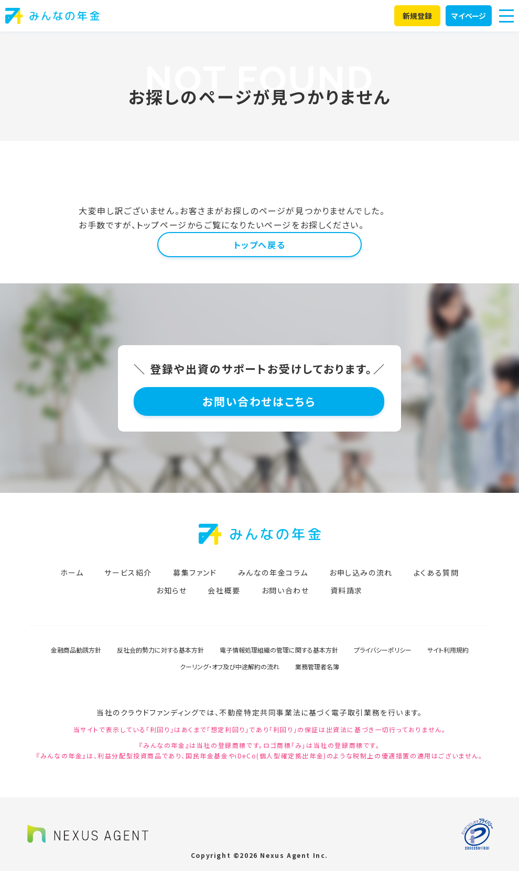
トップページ (161, 224)
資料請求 (346, 590)
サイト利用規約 (448, 649)
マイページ (468, 15)
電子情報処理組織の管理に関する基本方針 (279, 649)
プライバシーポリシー (383, 649)
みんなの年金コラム (273, 572)
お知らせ (171, 590)
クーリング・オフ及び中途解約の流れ (229, 666)
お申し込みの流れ (361, 572)
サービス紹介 (128, 572)
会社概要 (224, 590)
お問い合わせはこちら (259, 401)
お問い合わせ (285, 590)
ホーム (72, 572)
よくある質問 (436, 572)
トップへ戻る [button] (260, 244)
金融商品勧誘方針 (76, 649)
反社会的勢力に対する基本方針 (160, 649)
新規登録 (418, 15)
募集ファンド (195, 572)
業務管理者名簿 (317, 666)
